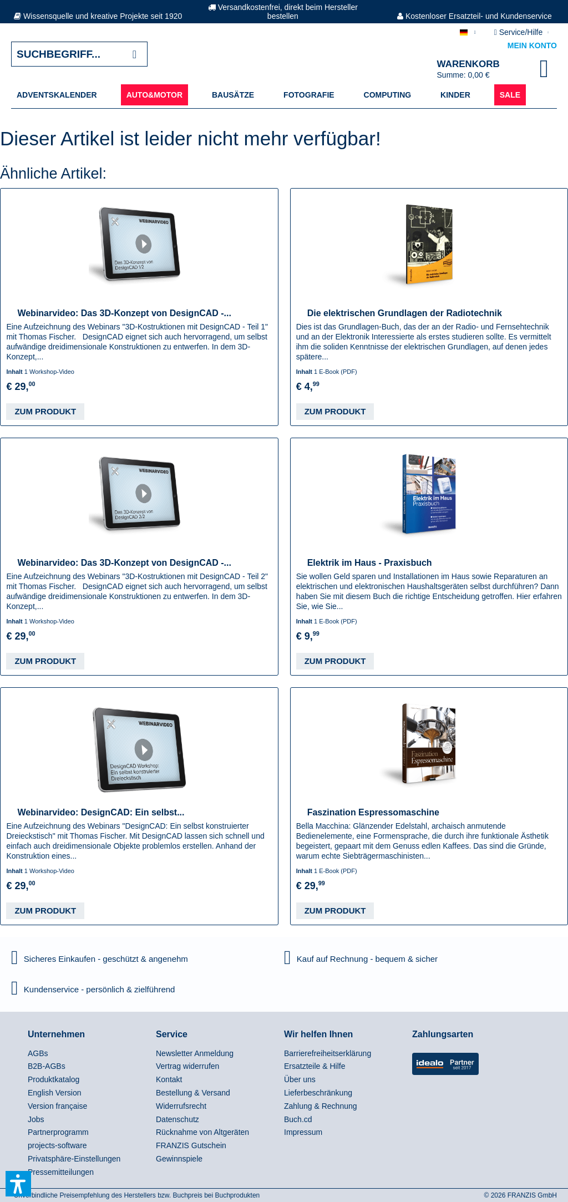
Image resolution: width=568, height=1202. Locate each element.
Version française (57, 1106)
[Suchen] (134, 54)
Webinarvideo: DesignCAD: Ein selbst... (100, 812)
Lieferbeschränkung (318, 1092)
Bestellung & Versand (193, 1092)
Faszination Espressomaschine (373, 812)
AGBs (38, 1053)
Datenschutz (177, 1119)
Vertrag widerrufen (187, 1066)
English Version (55, 1092)
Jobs (36, 1119)
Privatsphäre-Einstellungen (74, 1158)
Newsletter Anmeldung (195, 1053)
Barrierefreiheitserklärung (327, 1053)
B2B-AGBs (46, 1066)
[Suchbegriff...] (79, 54)
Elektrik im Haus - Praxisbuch (369, 562)
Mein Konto (532, 45)
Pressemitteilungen (61, 1172)
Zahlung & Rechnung (320, 1106)
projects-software (57, 1145)
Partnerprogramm (58, 1132)
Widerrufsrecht (181, 1106)
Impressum (303, 1132)
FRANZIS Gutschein (191, 1145)
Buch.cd (298, 1119)
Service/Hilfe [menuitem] (519, 32)
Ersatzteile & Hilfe (314, 1066)
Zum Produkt (45, 411)
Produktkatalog (53, 1079)
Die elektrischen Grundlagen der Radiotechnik (404, 313)
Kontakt (169, 1079)
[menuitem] (57, 94)
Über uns (300, 1079)
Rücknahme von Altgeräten (202, 1132)
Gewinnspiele (179, 1158)
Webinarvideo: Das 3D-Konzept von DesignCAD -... (124, 313)
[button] (18, 1183)
